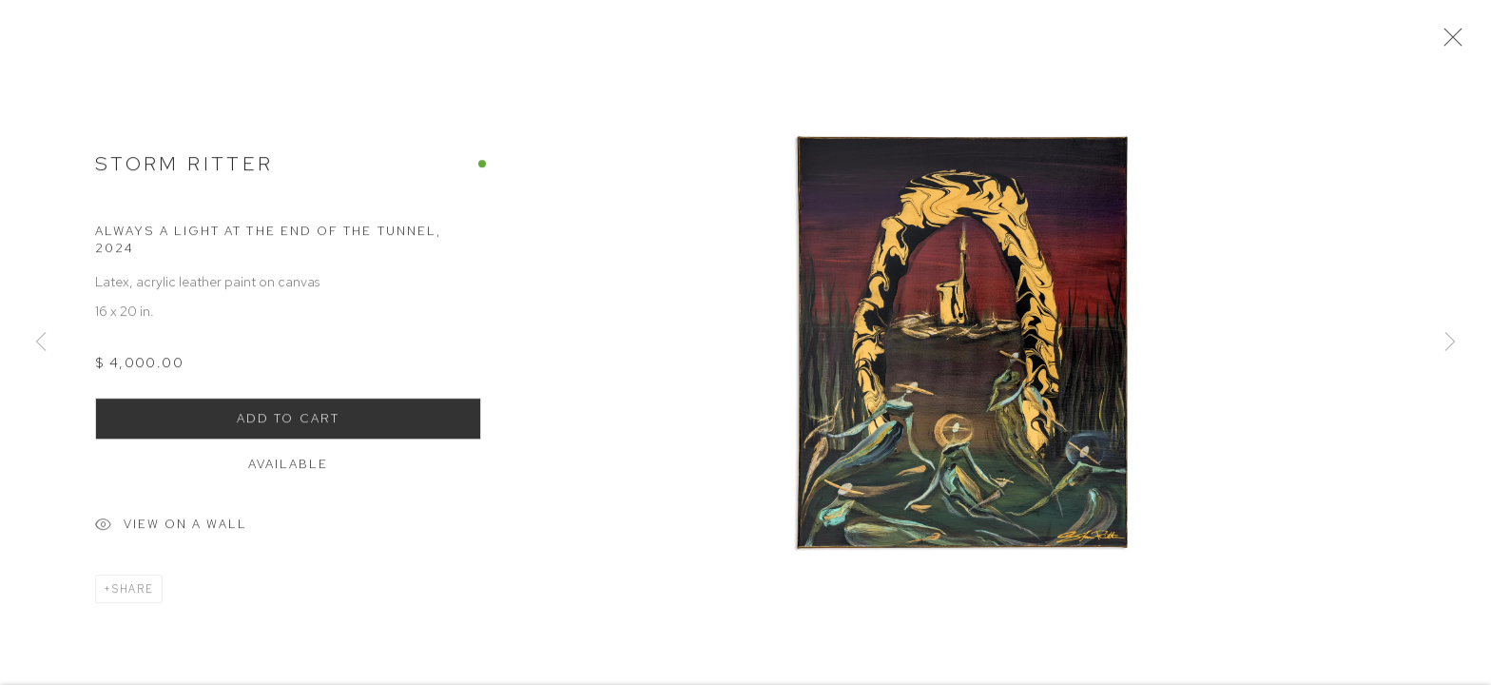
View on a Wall (171, 531)
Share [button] (133, 593)
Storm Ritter (184, 168)
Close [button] (1449, 43)
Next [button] (1450, 342)
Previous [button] (41, 342)
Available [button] (288, 468)
